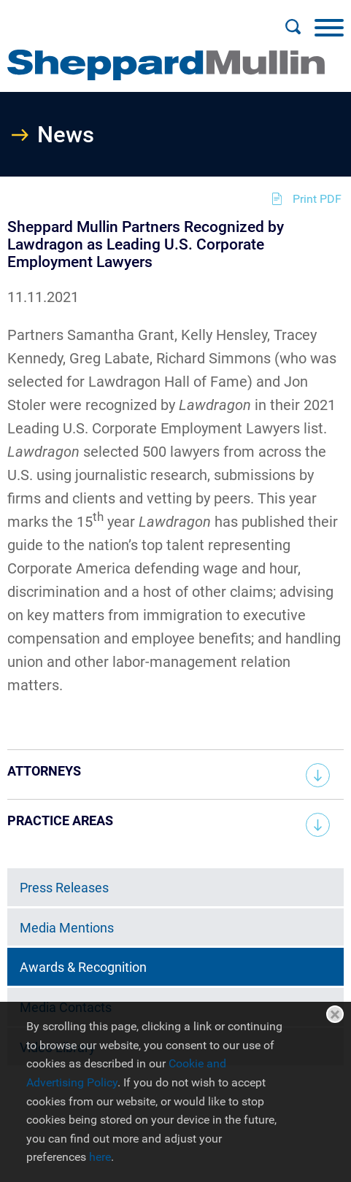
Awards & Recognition (83, 967)
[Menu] (329, 27)
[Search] (292, 27)
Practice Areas (60, 820)
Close (335, 1014)
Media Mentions (67, 927)
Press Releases (64, 887)
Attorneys (44, 771)
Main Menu (129, 19)
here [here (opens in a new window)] (100, 1157)
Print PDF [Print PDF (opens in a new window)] (317, 199)
